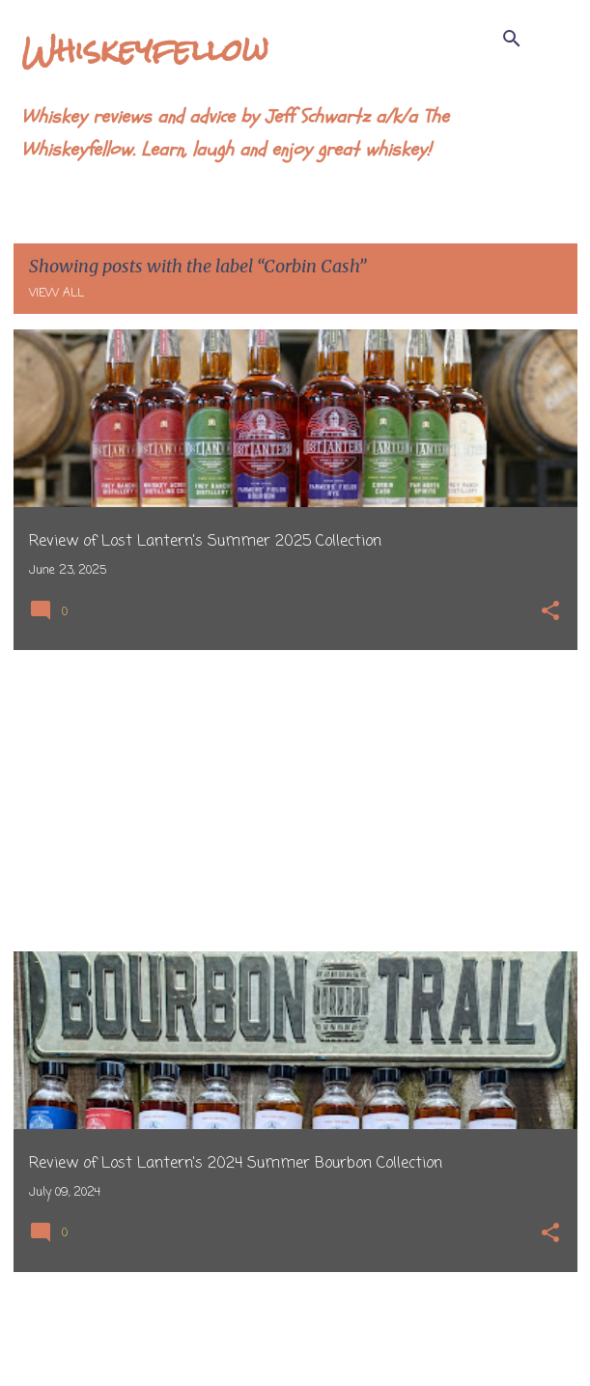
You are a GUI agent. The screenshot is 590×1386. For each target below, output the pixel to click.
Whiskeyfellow (144, 49)
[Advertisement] (295, 800)
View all (56, 293)
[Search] (511, 38)
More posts (295, 1331)
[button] (550, 613)
